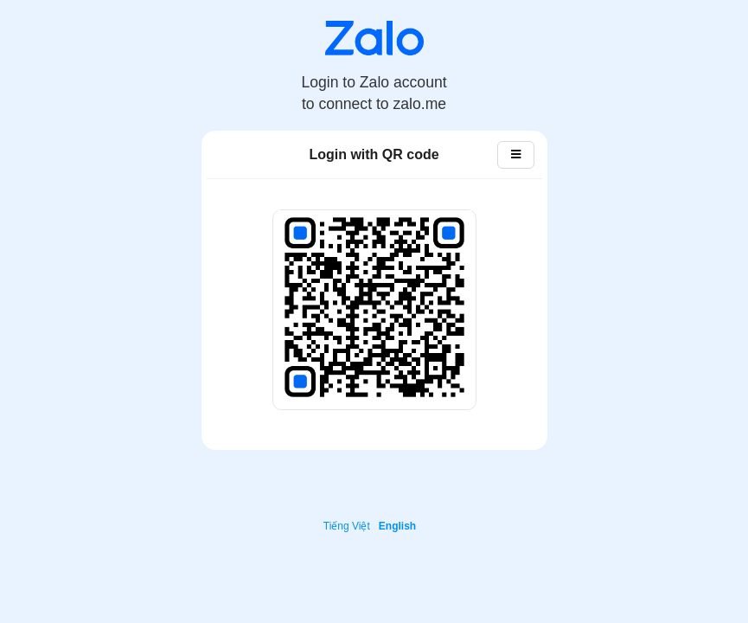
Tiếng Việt (346, 526)
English (397, 526)
